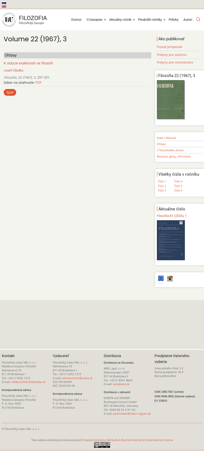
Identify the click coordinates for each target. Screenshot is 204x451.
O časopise (94, 19)
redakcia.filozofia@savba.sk (28, 382)
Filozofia (33, 18)
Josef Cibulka (13, 70)
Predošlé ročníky (150, 19)
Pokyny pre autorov (172, 54)
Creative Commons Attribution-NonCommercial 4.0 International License (127, 440)
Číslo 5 (178, 186)
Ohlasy (161, 144)
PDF (38, 82)
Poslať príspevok (169, 47)
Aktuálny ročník (120, 19)
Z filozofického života (170, 150)
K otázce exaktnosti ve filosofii (28, 63)
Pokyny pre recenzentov (175, 62)
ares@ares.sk (121, 384)
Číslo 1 (162, 181)
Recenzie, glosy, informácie (174, 156)
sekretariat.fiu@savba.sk (77, 378)
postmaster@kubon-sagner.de (132, 413)
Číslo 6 (178, 190)
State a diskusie (166, 138)
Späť (10, 92)
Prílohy (174, 19)
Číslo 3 (162, 190)
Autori (187, 19)
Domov (76, 19)
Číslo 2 (162, 186)
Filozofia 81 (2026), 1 (172, 216)
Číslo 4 (178, 181)
